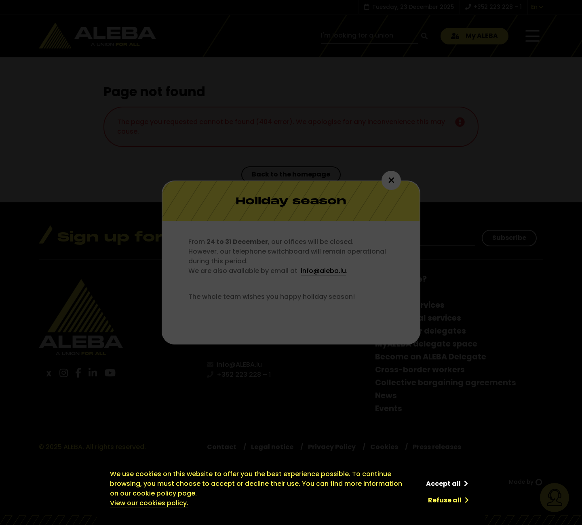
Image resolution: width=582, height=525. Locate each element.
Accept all (443, 483)
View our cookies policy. (149, 503)
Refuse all (445, 500)
